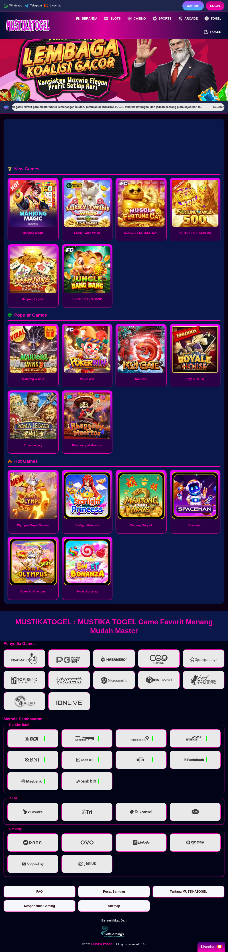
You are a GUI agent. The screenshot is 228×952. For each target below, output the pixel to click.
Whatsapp (13, 6)
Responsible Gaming (39, 906)
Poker (212, 32)
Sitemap (114, 906)
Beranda (86, 18)
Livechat (52, 6)
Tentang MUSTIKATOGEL (188, 891)
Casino (136, 18)
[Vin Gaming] (114, 931)
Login (215, 6)
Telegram (33, 6)
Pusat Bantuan (114, 891)
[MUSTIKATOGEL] (28, 25)
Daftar (193, 6)
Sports (162, 18)
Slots (112, 18)
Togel (212, 18)
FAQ (39, 891)
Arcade (188, 18)
